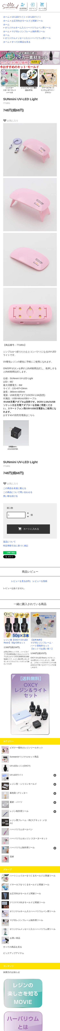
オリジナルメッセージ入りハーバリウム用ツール (28, 38)
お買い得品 (11, 939)
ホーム (6, 17)
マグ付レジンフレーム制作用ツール (28, 31)
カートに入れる (28, 529)
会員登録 (23, 8)
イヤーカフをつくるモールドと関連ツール (25, 885)
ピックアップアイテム (13, 953)
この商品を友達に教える (14, 488)
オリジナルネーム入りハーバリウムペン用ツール (28, 28)
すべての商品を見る (21, 42)
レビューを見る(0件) (20, 581)
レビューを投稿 (40, 581)
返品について (9, 541)
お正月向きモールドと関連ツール (27, 21)
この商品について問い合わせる (17, 492)
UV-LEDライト (18, 17)
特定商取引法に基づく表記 (15, 545)
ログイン (32, 8)
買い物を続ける (10, 496)
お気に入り (10, 120)
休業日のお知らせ (11, 972)
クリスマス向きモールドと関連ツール (23, 903)
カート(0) (42, 8)
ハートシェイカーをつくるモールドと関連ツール (29, 876)
